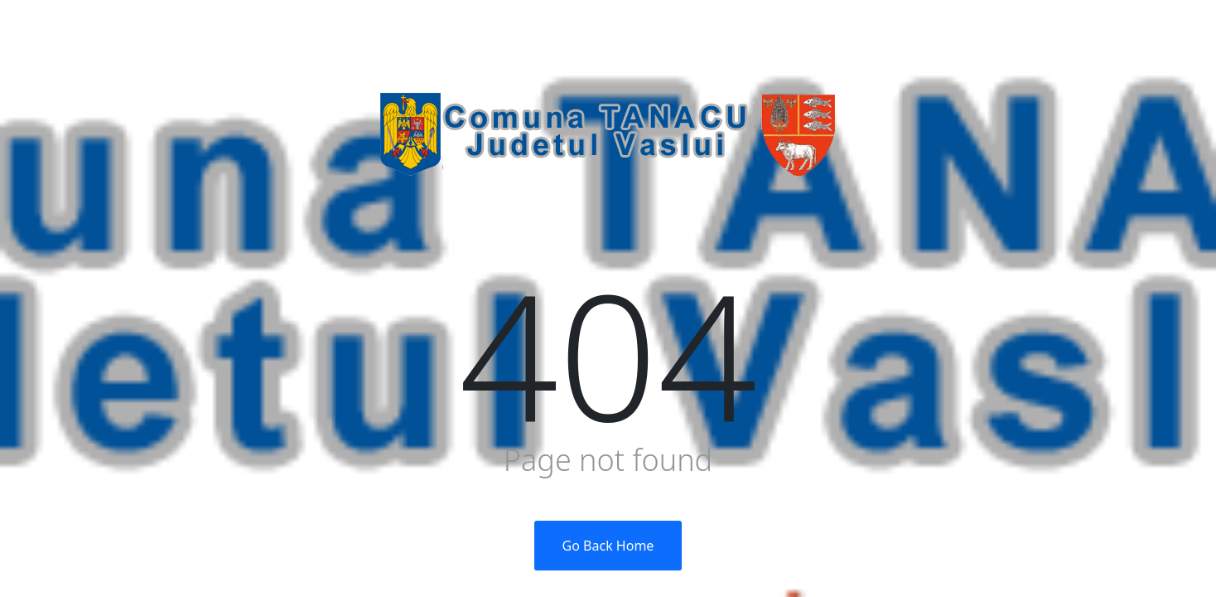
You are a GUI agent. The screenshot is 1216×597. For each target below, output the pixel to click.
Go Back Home (608, 545)
